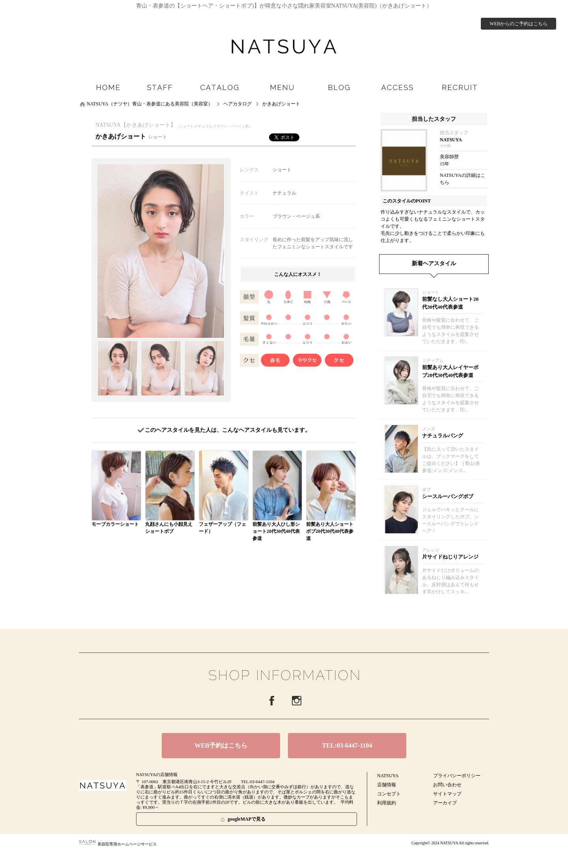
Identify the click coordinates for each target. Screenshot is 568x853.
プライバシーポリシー (456, 775)
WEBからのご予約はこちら (518, 23)
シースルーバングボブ (447, 496)
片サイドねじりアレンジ (450, 557)
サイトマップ (447, 794)
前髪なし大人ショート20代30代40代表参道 (450, 303)
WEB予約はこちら (220, 745)
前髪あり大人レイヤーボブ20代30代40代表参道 (450, 371)
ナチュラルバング (442, 436)
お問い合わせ (447, 784)
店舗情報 (386, 784)
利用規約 (386, 803)
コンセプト (389, 794)
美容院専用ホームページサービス (118, 844)
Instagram (297, 700)
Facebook (272, 700)
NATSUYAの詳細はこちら (462, 178)
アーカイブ (445, 803)
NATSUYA (388, 775)
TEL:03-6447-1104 (347, 745)
